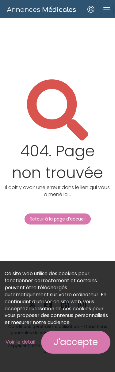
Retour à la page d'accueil (58, 219)
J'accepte (76, 342)
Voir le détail (20, 341)
